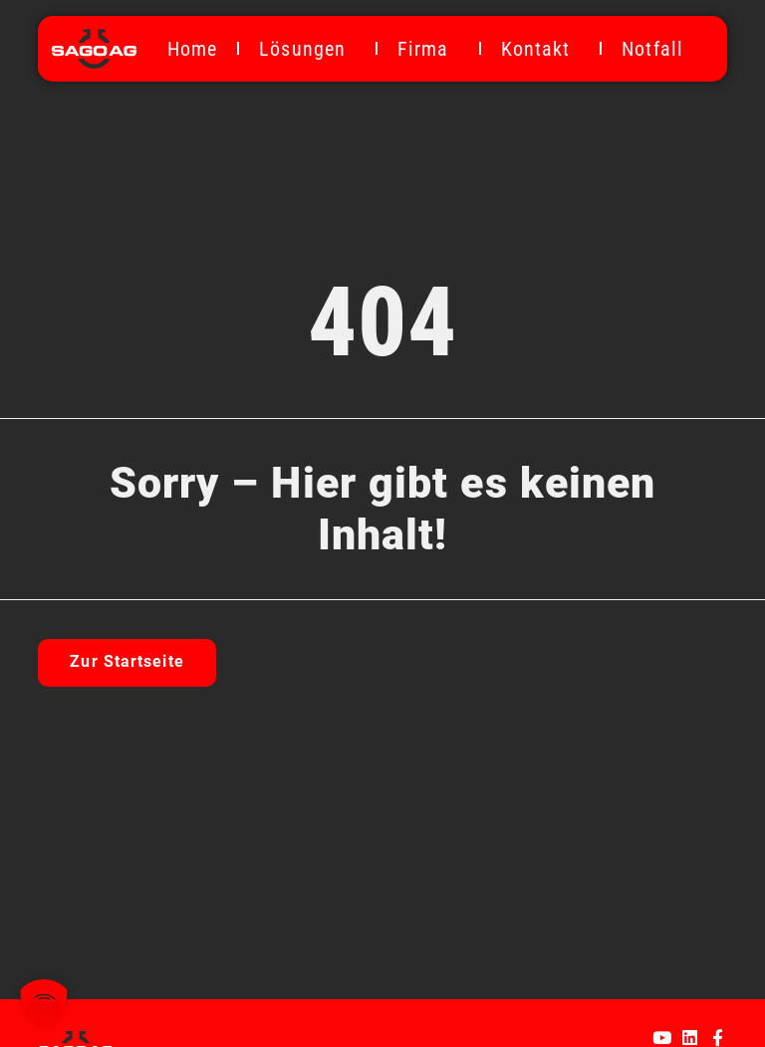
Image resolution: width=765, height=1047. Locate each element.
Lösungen (307, 49)
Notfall (652, 49)
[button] (44, 1003)
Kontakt (541, 49)
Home (192, 49)
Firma (428, 49)
